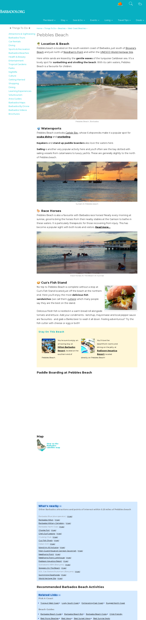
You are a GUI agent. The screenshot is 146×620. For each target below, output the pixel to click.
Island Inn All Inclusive (48, 547)
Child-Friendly (116, 614)
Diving (12, 45)
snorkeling (63, 136)
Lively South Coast (70, 603)
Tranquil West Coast (49, 603)
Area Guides (15, 98)
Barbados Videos (18, 110)
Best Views (66, 618)
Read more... (102, 227)
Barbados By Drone (19, 106)
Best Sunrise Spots (101, 618)
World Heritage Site (47, 578)
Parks (12, 68)
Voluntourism (15, 95)
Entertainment (16, 60)
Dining (12, 87)
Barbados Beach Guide (50, 614)
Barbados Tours (17, 37)
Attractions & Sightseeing (22, 34)
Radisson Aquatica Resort (50, 561)
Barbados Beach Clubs (96, 614)
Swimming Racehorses (49, 575)
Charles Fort (44, 530)
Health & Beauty (17, 56)
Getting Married (17, 79)
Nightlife (13, 72)
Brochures (14, 114)
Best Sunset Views (82, 618)
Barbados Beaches (19, 53)
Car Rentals (15, 41)
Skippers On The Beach (49, 568)
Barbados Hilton (46, 520)
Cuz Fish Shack (46, 540)
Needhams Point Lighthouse (52, 557)
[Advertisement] (21, 165)
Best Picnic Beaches (49, 618)
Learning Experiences (20, 91)
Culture (12, 75)
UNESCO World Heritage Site (116, 52)
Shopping (14, 83)
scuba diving (44, 136)
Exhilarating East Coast (92, 603)
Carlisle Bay (72, 132)
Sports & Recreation (19, 49)
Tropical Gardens (17, 64)
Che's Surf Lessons (47, 533)
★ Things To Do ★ (19, 27)
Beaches (62, 28)
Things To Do (50, 28)
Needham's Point (73, 52)
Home (39, 28)
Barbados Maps (17, 102)
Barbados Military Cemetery (51, 523)
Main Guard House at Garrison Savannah (57, 551)
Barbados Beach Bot (73, 614)
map (69, 516)
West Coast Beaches (77, 28)
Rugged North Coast (115, 603)
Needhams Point (46, 554)
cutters (72, 299)
